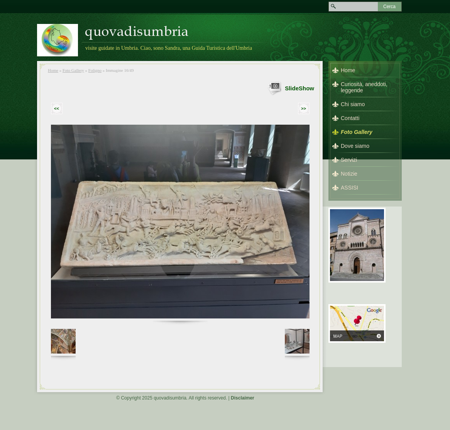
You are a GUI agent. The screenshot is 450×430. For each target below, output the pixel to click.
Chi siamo (353, 104)
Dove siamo (355, 146)
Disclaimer (242, 398)
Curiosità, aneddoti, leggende (364, 87)
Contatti (350, 118)
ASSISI (349, 188)
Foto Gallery (73, 70)
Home (53, 70)
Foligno (95, 70)
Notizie (349, 174)
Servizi (349, 160)
